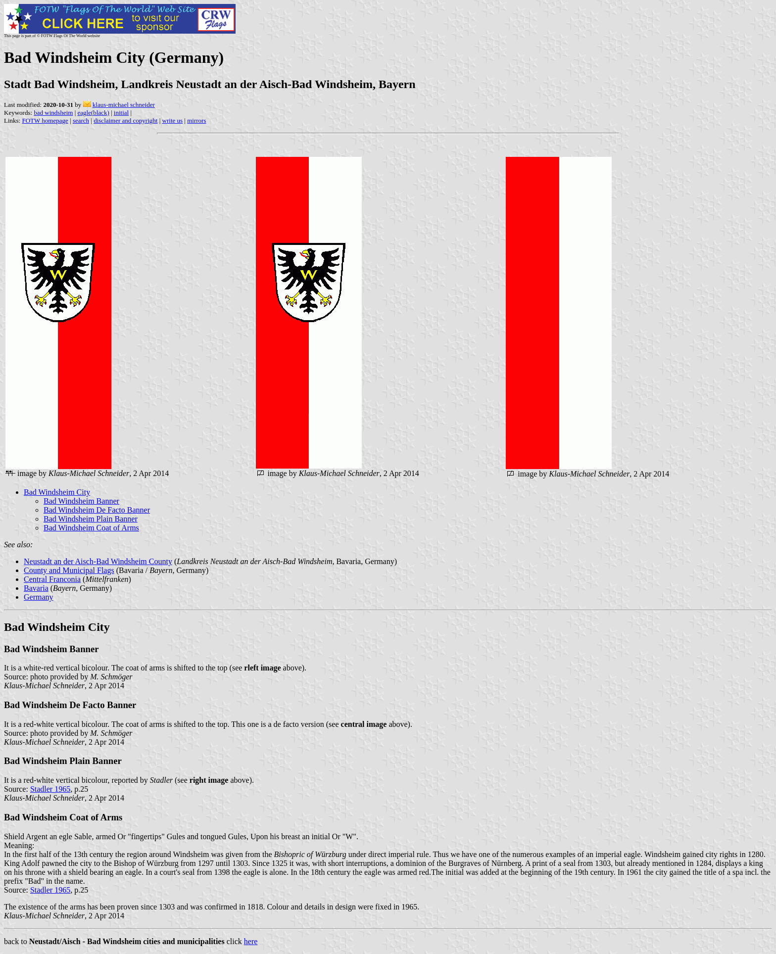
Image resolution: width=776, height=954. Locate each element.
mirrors (196, 120)
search (81, 120)
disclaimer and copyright (125, 120)
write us (172, 120)
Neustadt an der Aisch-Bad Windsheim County (98, 561)
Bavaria (36, 588)
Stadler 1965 (50, 789)
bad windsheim (53, 112)
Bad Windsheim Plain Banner (91, 519)
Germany (38, 597)
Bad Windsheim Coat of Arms (91, 528)
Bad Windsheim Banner (81, 501)
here (251, 941)
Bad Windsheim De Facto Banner (97, 510)
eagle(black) (93, 112)
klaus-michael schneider (124, 104)
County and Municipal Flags (69, 570)
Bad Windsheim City (57, 492)
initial (121, 112)
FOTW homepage (45, 120)
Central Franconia (52, 579)
